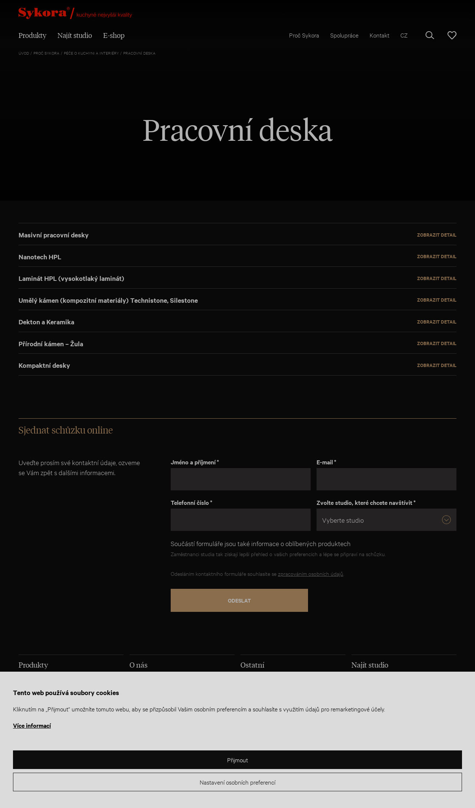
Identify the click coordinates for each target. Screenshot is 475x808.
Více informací (32, 725)
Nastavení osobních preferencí (237, 782)
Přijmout (237, 759)
